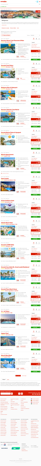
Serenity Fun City (33, 423)
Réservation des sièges (14, 403)
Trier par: (28, 35)
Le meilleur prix (3, 6)
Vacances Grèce (3, 424)
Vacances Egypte (3, 422)
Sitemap (22, 410)
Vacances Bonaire (3, 428)
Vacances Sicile (13, 425)
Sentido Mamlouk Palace (35, 431)
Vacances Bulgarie (3, 433)
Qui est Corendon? (3, 398)
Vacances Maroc (3, 435)
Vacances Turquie (3, 420)
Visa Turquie (13, 401)
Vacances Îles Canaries (14, 427)
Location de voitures (4, 414)
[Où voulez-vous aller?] (20, 4)
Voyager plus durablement (25, 408)
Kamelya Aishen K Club (34, 434)
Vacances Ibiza (23, 430)
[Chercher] (39, 4)
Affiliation (12, 407)
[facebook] (19, 394)
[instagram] (22, 394)
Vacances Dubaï (13, 420)
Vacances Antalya (23, 424)
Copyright (22, 403)
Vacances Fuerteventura (24, 433)
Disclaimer (22, 405)
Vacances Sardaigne (14, 422)
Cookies (22, 400)
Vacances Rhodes (13, 433)
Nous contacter (3, 400)
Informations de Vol (4, 409)
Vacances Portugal (3, 432)
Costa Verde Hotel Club (34, 425)
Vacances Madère (13, 424)
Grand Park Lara (33, 429)
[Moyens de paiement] (4, 448)
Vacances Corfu (23, 435)
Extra (1, 412)
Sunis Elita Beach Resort (34, 437)
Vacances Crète (13, 428)
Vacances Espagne (3, 425)
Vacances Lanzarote (24, 427)
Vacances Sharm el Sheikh (15, 430)
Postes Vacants (23, 406)
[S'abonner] (12, 394)
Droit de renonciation (4, 406)
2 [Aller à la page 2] (16, 375)
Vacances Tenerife (23, 420)
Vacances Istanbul (23, 425)
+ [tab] (33, 42)
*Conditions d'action (14, 409)
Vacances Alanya (23, 432)
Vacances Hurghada (24, 422)
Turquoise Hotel (33, 435)
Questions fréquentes (4, 408)
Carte (8, 379)
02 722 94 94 (36, 394)
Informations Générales (4, 402)
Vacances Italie (3, 427)
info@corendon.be (24, 450)
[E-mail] (6, 394)
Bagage (2, 411)
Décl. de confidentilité (24, 402)
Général (4, 379)
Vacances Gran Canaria (24, 428)
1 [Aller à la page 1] (14, 375)
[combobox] (20, 4)
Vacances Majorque (14, 435)
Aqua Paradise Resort (34, 432)
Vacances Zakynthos (14, 432)
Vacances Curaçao (3, 430)
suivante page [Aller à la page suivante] (24, 375)
